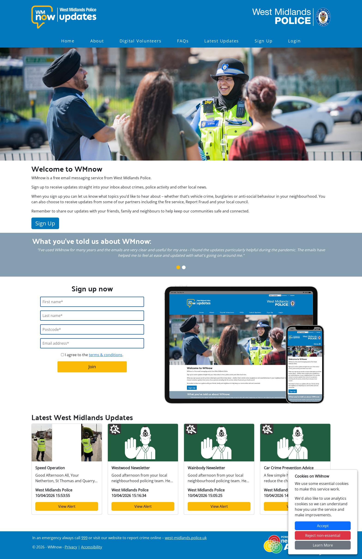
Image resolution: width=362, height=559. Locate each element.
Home (68, 41)
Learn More (323, 545)
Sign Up (263, 41)
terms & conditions (105, 354)
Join (92, 366)
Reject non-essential (322, 535)
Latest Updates (221, 41)
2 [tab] (184, 267)
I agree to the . (92, 354)
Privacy (71, 547)
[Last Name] (92, 316)
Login (294, 41)
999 (84, 537)
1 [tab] (178, 267)
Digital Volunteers (141, 41)
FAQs (183, 41)
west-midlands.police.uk (186, 537)
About (97, 41)
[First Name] (92, 302)
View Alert (66, 506)
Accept (323, 525)
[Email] (92, 343)
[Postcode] (92, 329)
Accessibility (91, 547)
